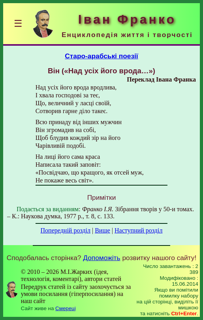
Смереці (65, 308)
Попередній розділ (65, 230)
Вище (102, 230)
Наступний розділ (138, 230)
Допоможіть (101, 258)
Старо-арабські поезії (101, 56)
